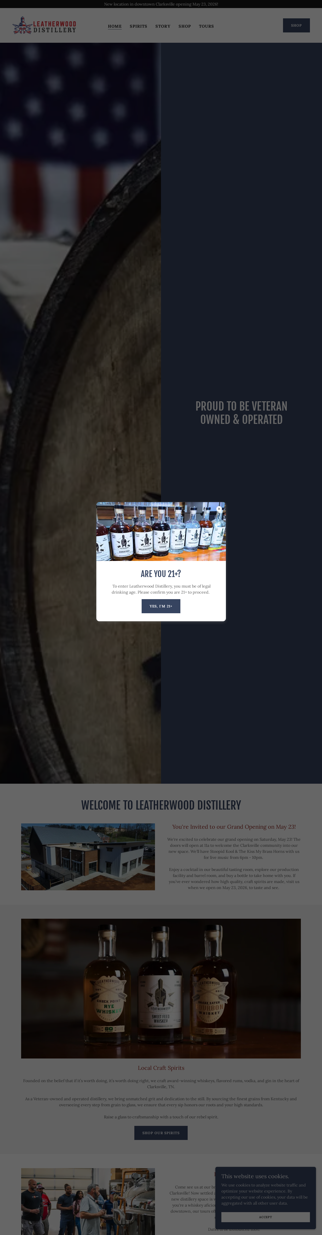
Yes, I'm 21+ (161, 606)
